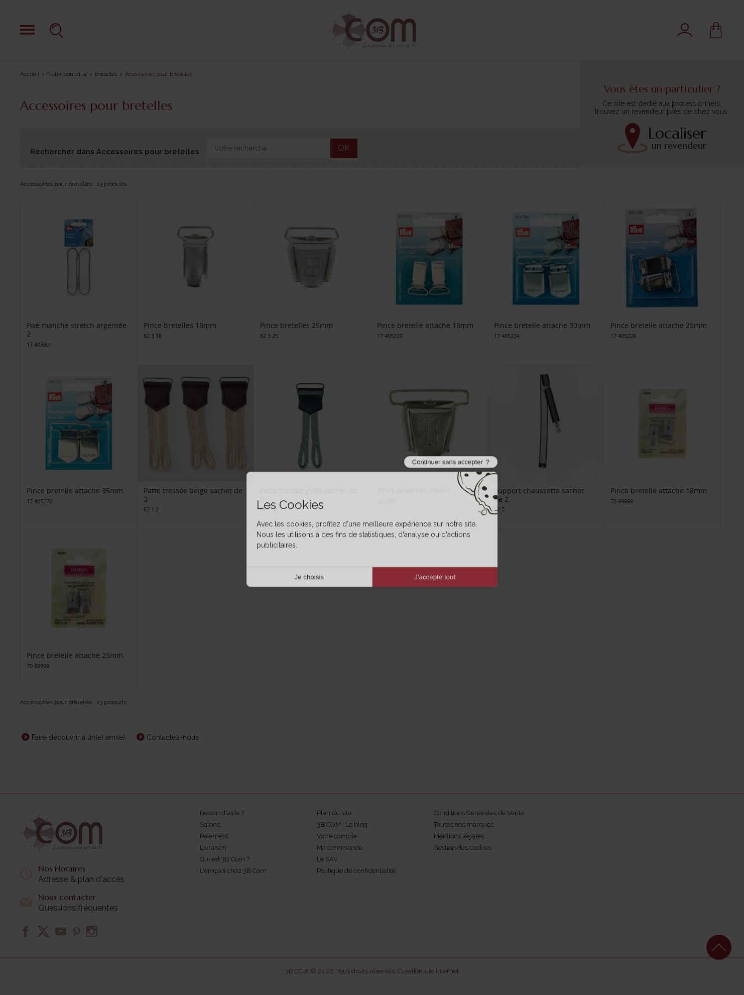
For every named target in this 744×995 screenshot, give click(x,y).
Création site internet (428, 971)
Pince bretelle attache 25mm (658, 325)
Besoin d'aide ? (222, 813)
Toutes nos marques (463, 824)
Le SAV (327, 859)
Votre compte (337, 836)
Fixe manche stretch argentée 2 (77, 329)
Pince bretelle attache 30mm (542, 325)
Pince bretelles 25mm (296, 325)
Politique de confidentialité (356, 870)
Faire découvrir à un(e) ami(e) (78, 737)
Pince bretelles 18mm (180, 325)
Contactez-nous (173, 737)
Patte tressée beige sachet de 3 (193, 495)
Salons (210, 824)
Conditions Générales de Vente (479, 813)
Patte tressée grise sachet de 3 (308, 495)
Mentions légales (459, 836)
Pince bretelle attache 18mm (425, 325)
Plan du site (334, 813)
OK (344, 148)
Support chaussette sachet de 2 (539, 495)
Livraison (213, 847)
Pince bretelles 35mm (413, 490)
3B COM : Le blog (342, 824)
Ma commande (339, 847)
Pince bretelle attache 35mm (75, 490)
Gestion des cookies (462, 847)
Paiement (214, 836)
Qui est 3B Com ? (225, 859)
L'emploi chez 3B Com (233, 870)
